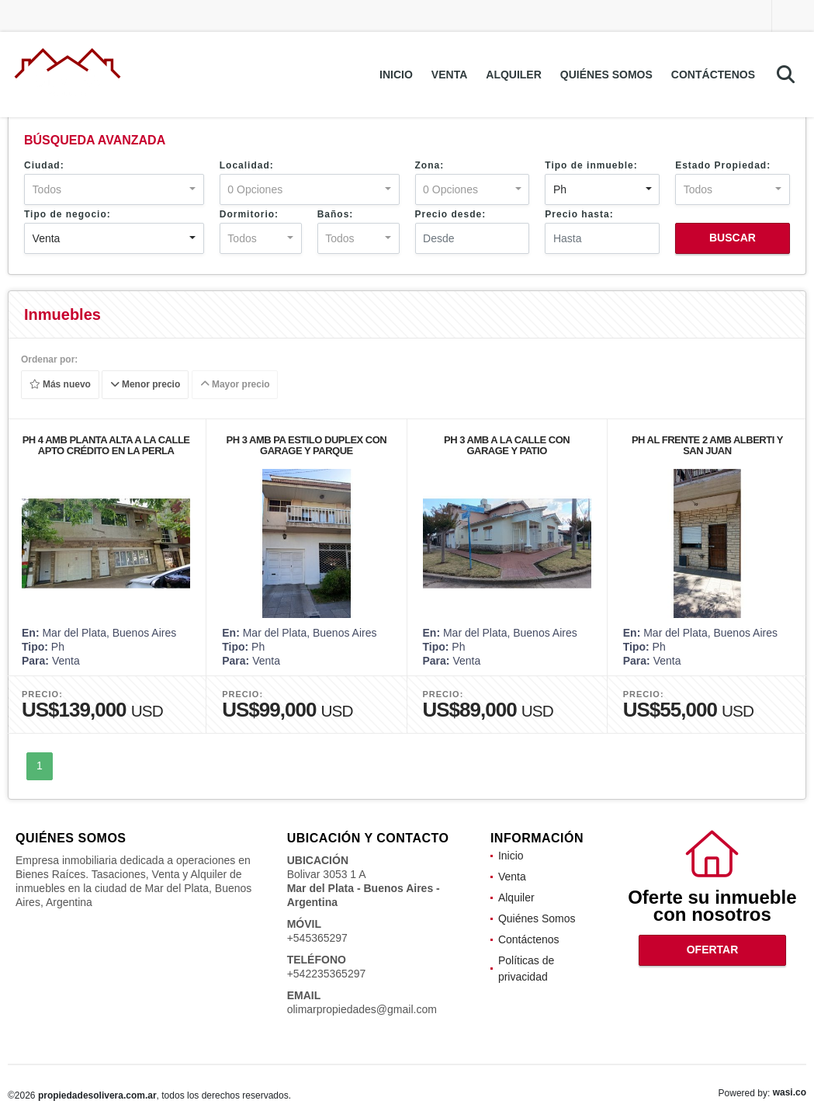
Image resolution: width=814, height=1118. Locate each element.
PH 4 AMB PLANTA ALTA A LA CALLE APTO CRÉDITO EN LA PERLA (106, 445)
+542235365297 (326, 973)
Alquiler (514, 74)
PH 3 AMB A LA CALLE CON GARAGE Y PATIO (507, 445)
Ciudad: (44, 165)
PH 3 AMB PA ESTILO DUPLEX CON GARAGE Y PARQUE (306, 445)
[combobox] (114, 189)
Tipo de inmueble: (591, 165)
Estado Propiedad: (723, 165)
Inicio (396, 74)
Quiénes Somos (606, 74)
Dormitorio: (249, 214)
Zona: (430, 165)
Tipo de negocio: (67, 214)
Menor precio (145, 385)
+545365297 (317, 938)
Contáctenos (713, 74)
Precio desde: (451, 214)
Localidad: (247, 165)
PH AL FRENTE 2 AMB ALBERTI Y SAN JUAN (707, 445)
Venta (449, 74)
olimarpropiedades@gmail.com (362, 1009)
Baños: (335, 214)
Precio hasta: (579, 214)
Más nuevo (60, 385)
